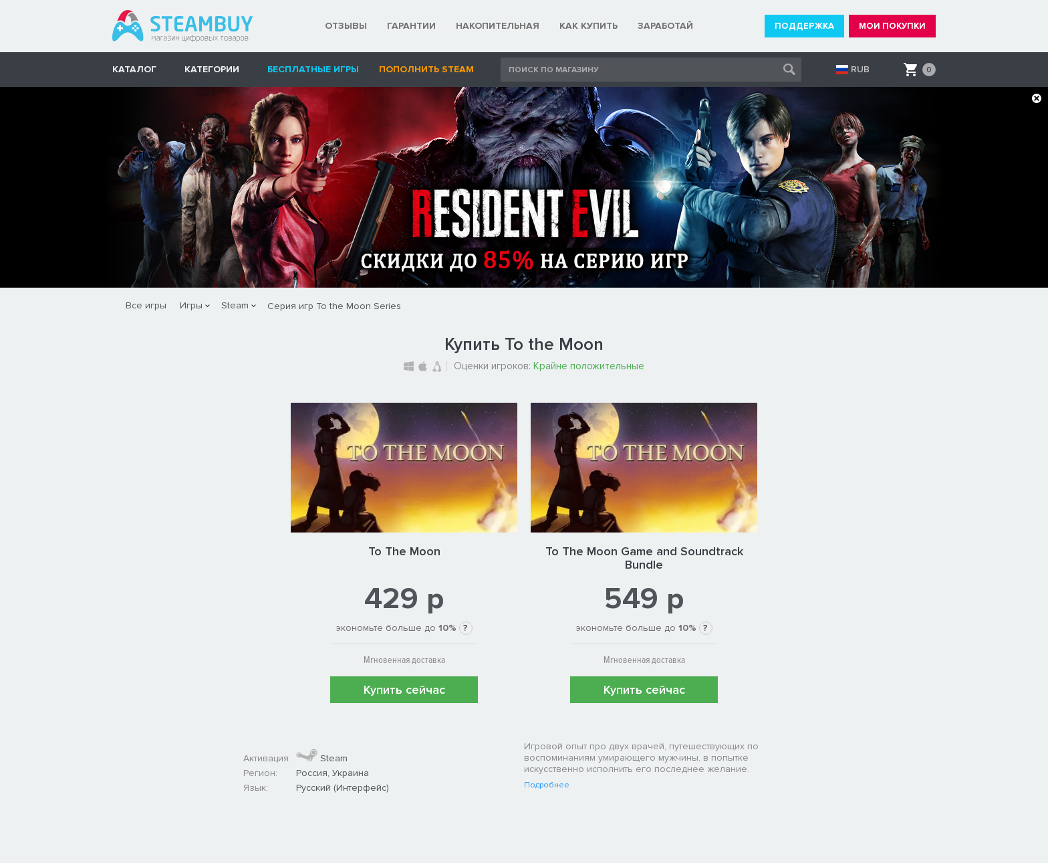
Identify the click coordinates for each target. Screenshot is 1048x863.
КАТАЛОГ (134, 69)
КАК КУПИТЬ (588, 25)
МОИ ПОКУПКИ (892, 26)
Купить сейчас (404, 689)
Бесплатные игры (313, 69)
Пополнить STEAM (426, 69)
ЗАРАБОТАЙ (665, 25)
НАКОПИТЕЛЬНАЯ (497, 25)
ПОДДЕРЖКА (804, 26)
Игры (191, 305)
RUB (860, 69)
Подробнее (546, 785)
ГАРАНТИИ (411, 25)
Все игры (146, 305)
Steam (235, 305)
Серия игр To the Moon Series (334, 306)
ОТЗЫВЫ (346, 25)
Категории (211, 69)
